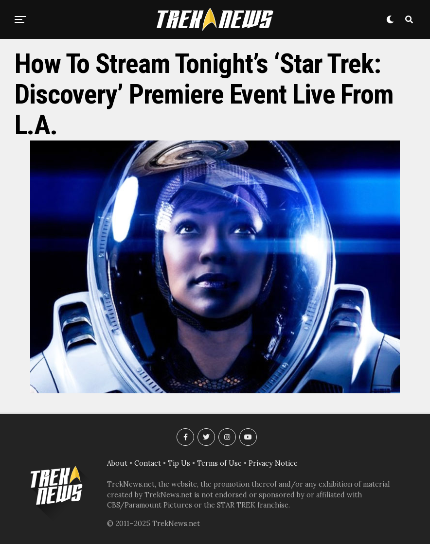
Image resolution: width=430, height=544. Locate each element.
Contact (147, 463)
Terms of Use (219, 463)
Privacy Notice (273, 463)
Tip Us (179, 463)
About (117, 463)
